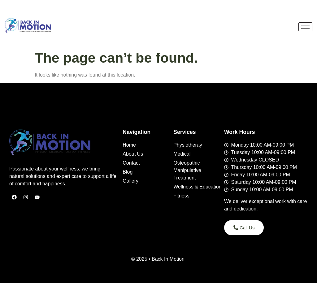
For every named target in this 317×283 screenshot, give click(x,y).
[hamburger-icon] (305, 26)
